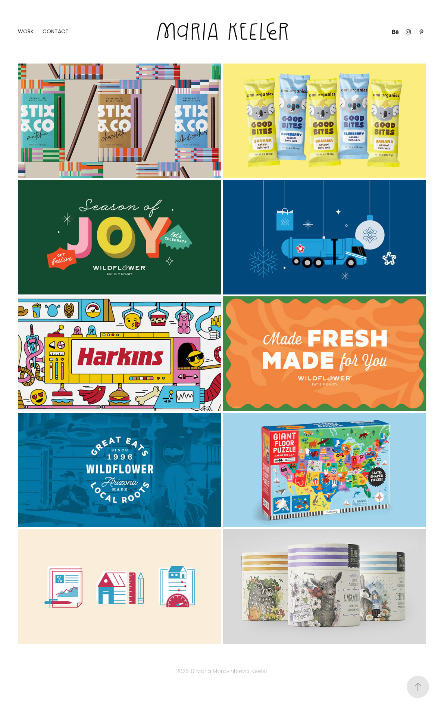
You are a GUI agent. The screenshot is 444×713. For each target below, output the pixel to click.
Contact (56, 32)
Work (26, 32)
